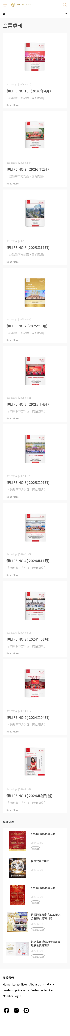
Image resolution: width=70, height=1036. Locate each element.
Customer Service (42, 990)
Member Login (12, 996)
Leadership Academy (16, 990)
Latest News (20, 984)
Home (6, 984)
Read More (13, 105)
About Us (35, 984)
